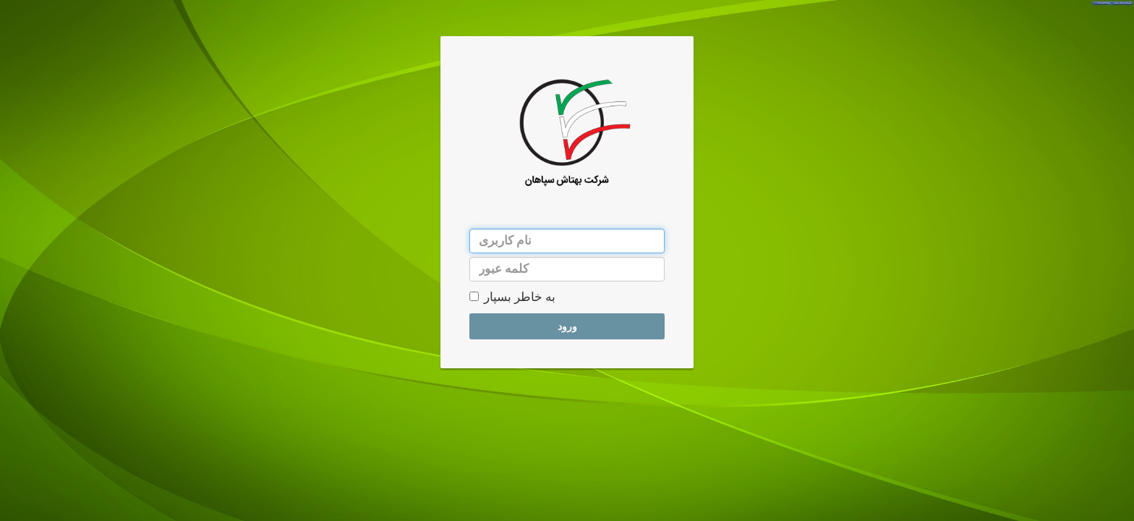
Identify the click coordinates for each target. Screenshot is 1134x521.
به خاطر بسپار (512, 297)
